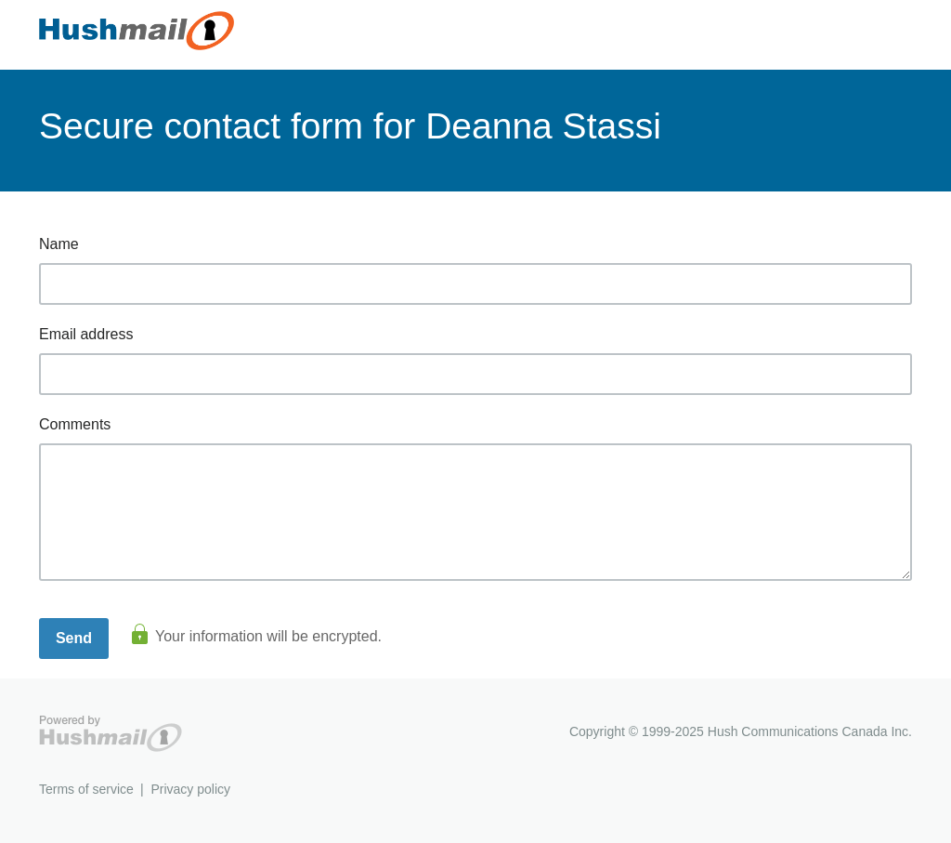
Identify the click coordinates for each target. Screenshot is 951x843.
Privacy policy (190, 789)
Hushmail (110, 734)
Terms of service (86, 789)
